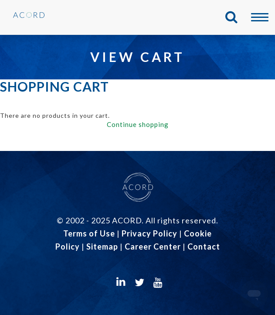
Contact (203, 246)
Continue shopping (138, 124)
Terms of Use (89, 233)
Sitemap (102, 246)
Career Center (153, 246)
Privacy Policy (149, 233)
